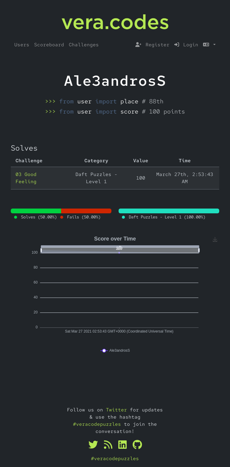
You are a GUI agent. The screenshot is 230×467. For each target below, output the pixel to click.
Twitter (116, 410)
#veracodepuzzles (97, 424)
